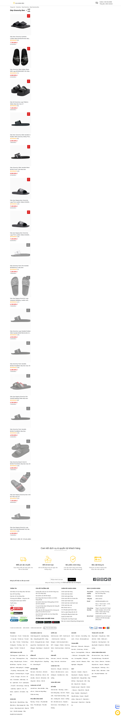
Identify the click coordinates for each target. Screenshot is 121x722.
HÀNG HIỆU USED (55, 682)
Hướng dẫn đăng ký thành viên (69, 614)
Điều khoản (26, 628)
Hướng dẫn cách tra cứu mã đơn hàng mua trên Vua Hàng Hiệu (47, 592)
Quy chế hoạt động (15, 594)
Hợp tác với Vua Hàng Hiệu (17, 596)
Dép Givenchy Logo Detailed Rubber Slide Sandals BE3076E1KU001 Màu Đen (20, 332)
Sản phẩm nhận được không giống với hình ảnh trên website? (47, 602)
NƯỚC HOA (54, 633)
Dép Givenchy (25, 7)
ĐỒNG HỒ (33, 655)
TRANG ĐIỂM (74, 643)
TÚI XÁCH (12, 633)
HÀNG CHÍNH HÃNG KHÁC (99, 652)
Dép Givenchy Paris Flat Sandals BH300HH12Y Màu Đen (19, 266)
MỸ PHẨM (53, 686)
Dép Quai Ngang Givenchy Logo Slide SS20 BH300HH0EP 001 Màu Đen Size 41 (20, 528)
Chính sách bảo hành (67, 594)
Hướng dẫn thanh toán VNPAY (18, 600)
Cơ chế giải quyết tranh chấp (68, 609)
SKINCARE (13, 699)
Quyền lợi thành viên (66, 616)
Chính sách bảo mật (66, 605)
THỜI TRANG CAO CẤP (16, 652)
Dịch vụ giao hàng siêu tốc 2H (69, 612)
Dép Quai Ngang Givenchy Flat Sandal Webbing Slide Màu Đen (19, 397)
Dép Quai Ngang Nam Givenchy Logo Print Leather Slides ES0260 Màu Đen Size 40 (19, 234)
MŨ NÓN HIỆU (34, 668)
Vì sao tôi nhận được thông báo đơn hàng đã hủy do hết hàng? (47, 606)
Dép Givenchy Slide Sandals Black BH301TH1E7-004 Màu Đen (19, 168)
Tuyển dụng (13, 603)
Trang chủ (12, 7)
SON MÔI (73, 633)
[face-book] (94, 579)
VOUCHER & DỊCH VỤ (36, 633)
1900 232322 (109, 4)
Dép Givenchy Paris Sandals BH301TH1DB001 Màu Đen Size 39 (20, 364)
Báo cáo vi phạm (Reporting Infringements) (72, 621)
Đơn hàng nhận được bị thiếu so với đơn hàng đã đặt (46, 598)
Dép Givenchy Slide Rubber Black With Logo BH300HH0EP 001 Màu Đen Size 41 (19, 70)
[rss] (109, 579)
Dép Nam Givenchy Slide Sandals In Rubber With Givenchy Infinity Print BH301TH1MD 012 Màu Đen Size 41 (20, 136)
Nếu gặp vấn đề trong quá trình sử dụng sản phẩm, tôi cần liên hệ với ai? (47, 610)
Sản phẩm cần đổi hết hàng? (43, 595)
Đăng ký (71, 579)
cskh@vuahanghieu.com (101, 601)
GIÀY (72, 668)
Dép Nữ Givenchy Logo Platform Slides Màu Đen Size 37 (19, 103)
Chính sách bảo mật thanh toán (69, 603)
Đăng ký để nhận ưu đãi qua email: (19, 580)
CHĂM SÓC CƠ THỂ (36, 685)
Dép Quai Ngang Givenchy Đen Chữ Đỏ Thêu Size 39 (20, 495)
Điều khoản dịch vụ (66, 607)
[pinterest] (102, 579)
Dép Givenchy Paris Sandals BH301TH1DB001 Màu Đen (18, 430)
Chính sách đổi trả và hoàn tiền (69, 598)
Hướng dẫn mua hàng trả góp (69, 619)
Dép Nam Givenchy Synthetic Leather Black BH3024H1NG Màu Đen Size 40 (19, 37)
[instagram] (98, 579)
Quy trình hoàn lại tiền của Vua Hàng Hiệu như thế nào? (47, 614)
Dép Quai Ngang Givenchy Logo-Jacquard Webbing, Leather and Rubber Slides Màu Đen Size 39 (19, 299)
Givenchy (18, 7)
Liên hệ (12, 605)
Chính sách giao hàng (67, 596)
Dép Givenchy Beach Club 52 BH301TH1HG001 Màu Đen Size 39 (20, 463)
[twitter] (105, 579)
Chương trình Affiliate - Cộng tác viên (19, 598)
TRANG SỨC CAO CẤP (98, 633)
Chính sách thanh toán (67, 600)
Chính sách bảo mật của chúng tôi (72, 582)
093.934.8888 (108, 2)
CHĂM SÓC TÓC (55, 665)
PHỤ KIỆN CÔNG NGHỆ (37, 698)
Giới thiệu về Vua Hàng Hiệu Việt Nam (20, 591)
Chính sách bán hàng (67, 591)
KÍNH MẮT (53, 655)
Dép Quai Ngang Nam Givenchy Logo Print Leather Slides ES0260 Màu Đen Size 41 (19, 201)
